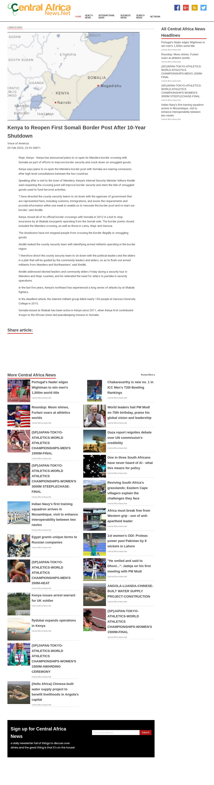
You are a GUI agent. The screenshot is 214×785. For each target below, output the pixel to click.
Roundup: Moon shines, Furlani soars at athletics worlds (51, 412)
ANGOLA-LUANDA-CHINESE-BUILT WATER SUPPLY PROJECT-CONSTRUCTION (130, 591)
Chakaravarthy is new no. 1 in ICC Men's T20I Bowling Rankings (130, 387)
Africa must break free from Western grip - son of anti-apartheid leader (128, 516)
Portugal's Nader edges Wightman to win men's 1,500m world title (50, 387)
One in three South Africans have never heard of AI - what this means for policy (130, 463)
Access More (147, 375)
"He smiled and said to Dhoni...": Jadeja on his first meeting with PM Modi (129, 566)
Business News (126, 16)
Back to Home (14, 27)
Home (78, 17)
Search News (140, 16)
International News (107, 16)
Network (155, 17)
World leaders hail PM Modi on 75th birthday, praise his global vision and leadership (129, 412)
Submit (145, 732)
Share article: (20, 330)
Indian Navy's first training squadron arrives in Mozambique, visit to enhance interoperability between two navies (55, 514)
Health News (89, 16)
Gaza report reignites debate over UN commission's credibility (129, 437)
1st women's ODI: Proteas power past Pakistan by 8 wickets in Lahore (127, 541)
